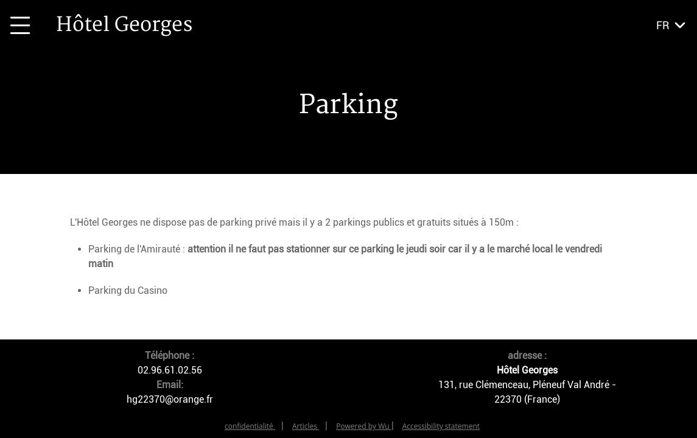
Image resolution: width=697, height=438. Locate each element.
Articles (305, 426)
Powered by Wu (363, 426)
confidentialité (250, 426)
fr (662, 25)
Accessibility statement (441, 426)
